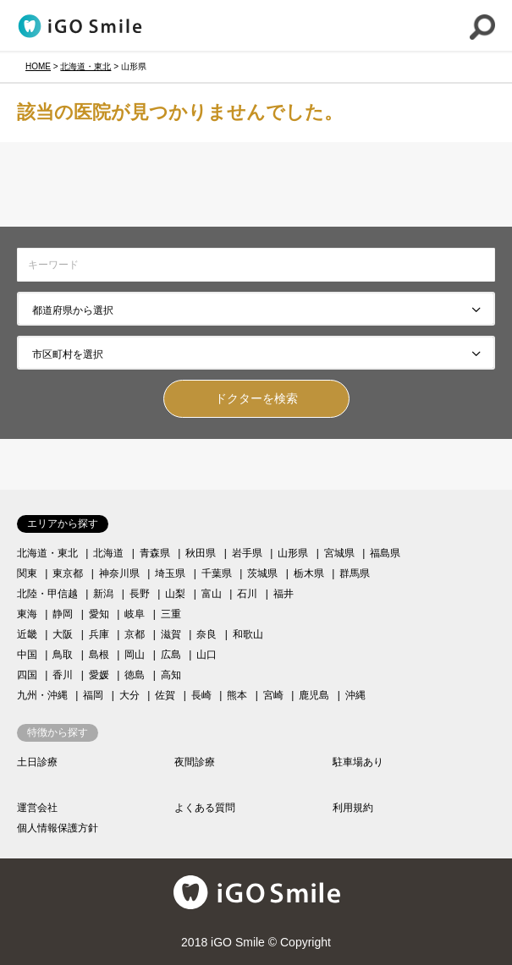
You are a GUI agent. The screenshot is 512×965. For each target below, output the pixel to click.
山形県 (293, 553)
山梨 (175, 594)
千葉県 (216, 573)
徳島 (134, 675)
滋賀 (171, 634)
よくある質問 (204, 808)
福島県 (385, 553)
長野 (139, 594)
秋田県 (200, 553)
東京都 (67, 573)
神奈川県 (119, 573)
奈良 (206, 634)
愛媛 (99, 675)
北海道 (108, 553)
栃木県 (309, 573)
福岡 (93, 695)
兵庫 (99, 634)
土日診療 (37, 762)
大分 (129, 695)
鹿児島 (314, 695)
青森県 (155, 553)
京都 (134, 634)
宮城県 (339, 553)
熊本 (237, 695)
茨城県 (262, 573)
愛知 (99, 614)
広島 (171, 655)
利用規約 (353, 808)
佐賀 (165, 695)
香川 (62, 675)
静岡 (62, 614)
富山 (211, 594)
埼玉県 (170, 573)
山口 (206, 655)
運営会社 (37, 808)
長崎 (201, 695)
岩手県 (247, 553)
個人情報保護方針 (57, 828)
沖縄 (355, 695)
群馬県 (354, 573)
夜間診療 (194, 762)
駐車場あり (358, 762)
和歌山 (248, 634)
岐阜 (134, 614)
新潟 (103, 594)
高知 (171, 675)
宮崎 (273, 695)
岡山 (134, 655)
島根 (99, 655)
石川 (247, 594)
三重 (171, 614)
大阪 (62, 634)
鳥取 (62, 655)
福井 (283, 594)
